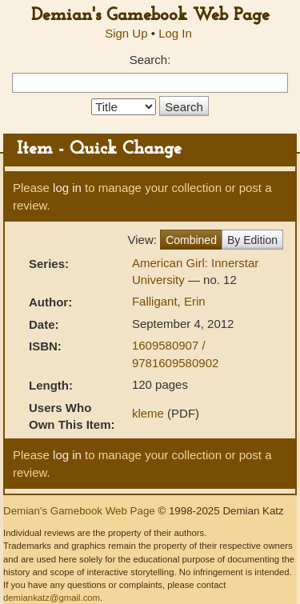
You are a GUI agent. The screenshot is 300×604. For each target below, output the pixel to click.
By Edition (252, 240)
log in (67, 187)
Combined (191, 240)
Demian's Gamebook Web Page (150, 15)
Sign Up (126, 33)
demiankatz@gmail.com (51, 597)
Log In (175, 33)
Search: (150, 59)
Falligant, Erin (169, 301)
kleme (148, 413)
